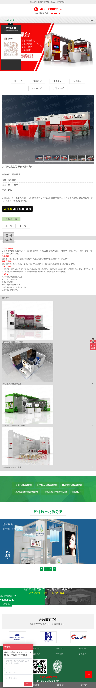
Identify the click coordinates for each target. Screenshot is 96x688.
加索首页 (36, 685)
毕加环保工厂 (12, 20)
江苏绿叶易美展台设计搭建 (14, 426)
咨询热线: (17, 209)
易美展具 (16, 174)
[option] (48, 47)
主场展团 (82, 648)
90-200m (37, 88)
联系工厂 (82, 654)
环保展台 (59, 648)
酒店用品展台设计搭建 (72, 485)
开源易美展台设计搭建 (12, 467)
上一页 (8, 226)
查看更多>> (77, 492)
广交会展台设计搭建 (23, 485)
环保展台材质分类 (48, 512)
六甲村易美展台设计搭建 (13, 342)
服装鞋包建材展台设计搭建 (26, 492)
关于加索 (84, 685)
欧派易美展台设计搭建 (12, 384)
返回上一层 (11, 219)
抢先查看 (8, 555)
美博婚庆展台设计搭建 (47, 485)
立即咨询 (6, 604)
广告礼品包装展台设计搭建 (55, 492)
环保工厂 (36, 654)
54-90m (77, 80)
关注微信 (60, 685)
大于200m (58, 88)
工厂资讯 (59, 654)
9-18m (18, 80)
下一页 (22, 226)
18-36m (37, 80)
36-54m (57, 80)
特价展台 (36, 648)
